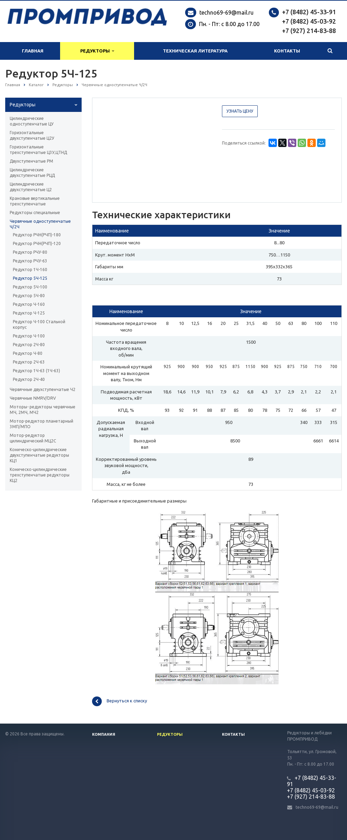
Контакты (287, 50)
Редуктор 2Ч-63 (29, 362)
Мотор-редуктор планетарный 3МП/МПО (41, 424)
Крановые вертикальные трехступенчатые (35, 201)
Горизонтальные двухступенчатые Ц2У (32, 135)
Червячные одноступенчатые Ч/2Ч (40, 224)
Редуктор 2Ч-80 (29, 344)
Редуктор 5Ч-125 (30, 278)
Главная (32, 50)
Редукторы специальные (35, 212)
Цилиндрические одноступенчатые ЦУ (31, 121)
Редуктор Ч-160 (29, 304)
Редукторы (97, 51)
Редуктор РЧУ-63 (30, 261)
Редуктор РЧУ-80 (30, 252)
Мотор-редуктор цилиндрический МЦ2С (33, 438)
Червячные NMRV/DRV (33, 398)
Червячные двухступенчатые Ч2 (42, 389)
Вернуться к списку (119, 701)
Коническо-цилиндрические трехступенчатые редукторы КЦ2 (39, 475)
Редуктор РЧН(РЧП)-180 (37, 235)
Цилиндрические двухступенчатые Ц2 (31, 187)
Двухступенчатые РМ (31, 161)
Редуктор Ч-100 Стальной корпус (39, 324)
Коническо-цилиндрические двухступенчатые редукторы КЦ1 (39, 455)
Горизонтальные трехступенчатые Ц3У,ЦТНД (38, 150)
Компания (103, 734)
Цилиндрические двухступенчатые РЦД (32, 173)
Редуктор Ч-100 (29, 336)
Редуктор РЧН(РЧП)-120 (37, 243)
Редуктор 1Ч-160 (30, 269)
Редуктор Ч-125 (29, 313)
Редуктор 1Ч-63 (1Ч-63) (36, 370)
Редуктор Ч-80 (27, 353)
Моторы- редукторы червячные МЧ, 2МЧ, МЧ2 (42, 410)
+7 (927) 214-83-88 (309, 30)
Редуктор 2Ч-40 (29, 379)
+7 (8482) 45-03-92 (309, 21)
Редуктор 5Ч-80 (29, 295)
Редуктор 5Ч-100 (30, 287)
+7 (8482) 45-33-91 (309, 11)
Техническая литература (195, 50)
